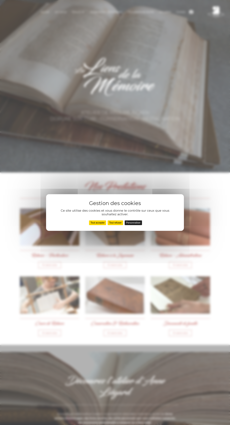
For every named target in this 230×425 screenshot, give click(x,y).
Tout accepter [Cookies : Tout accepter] (98, 222)
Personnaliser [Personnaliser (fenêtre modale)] (133, 222)
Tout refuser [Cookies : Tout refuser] (115, 222)
